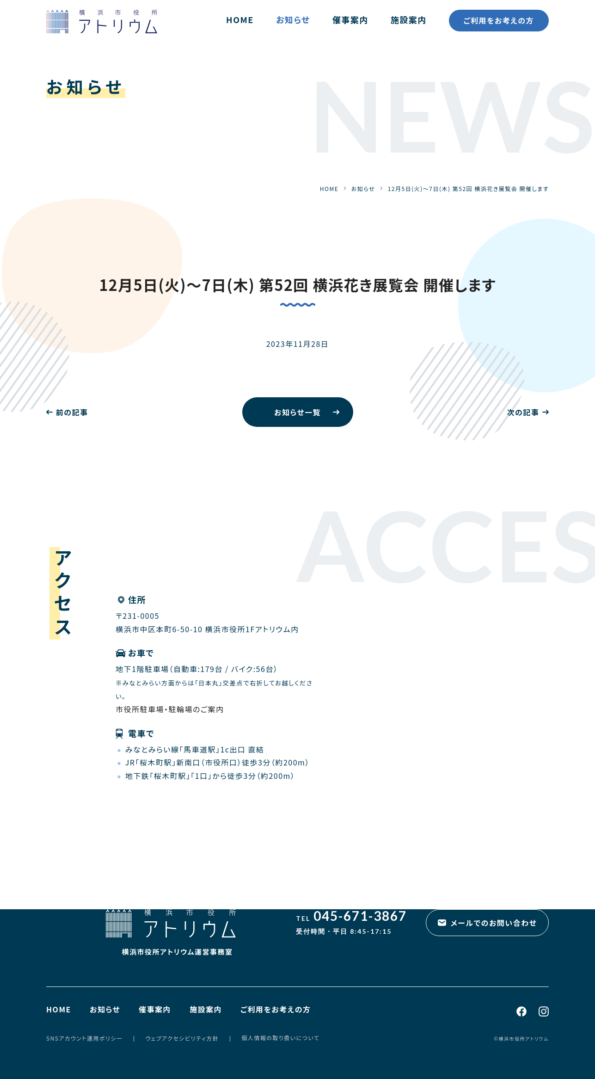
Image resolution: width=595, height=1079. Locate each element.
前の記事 (72, 412)
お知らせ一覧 (297, 412)
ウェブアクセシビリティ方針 (182, 1038)
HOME (240, 19)
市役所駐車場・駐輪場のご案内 (170, 709)
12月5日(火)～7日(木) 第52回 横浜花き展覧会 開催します (297, 284)
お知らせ (293, 19)
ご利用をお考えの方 (499, 20)
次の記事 (523, 412)
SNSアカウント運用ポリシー (84, 1038)
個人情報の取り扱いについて (280, 1038)
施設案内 (409, 19)
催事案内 (350, 19)
